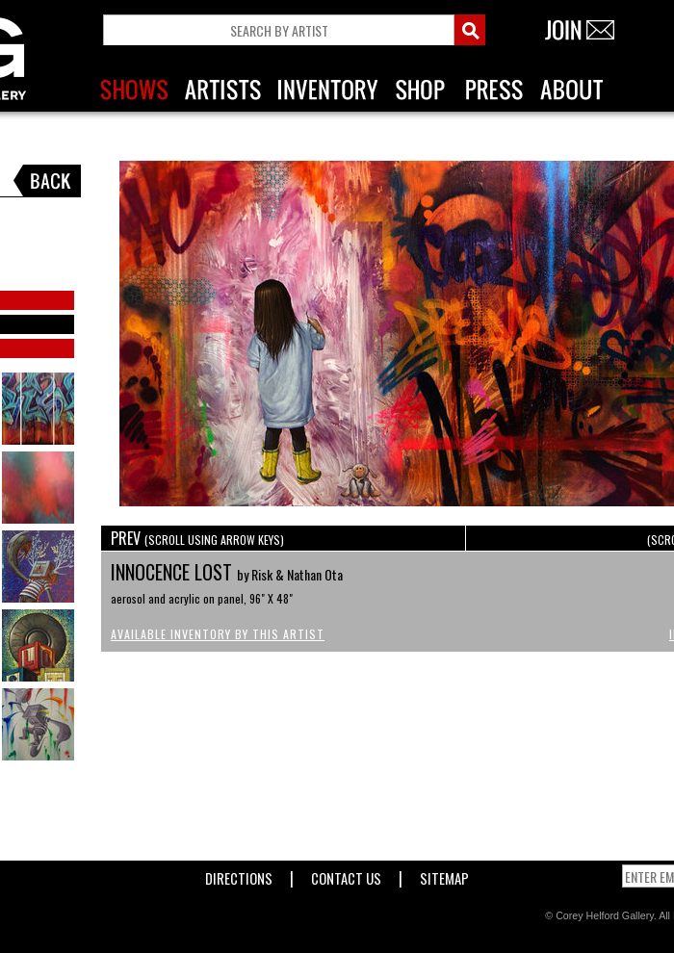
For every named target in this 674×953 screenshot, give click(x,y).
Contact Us (346, 874)
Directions (238, 874)
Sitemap (444, 874)
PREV (197, 538)
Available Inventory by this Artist (217, 634)
